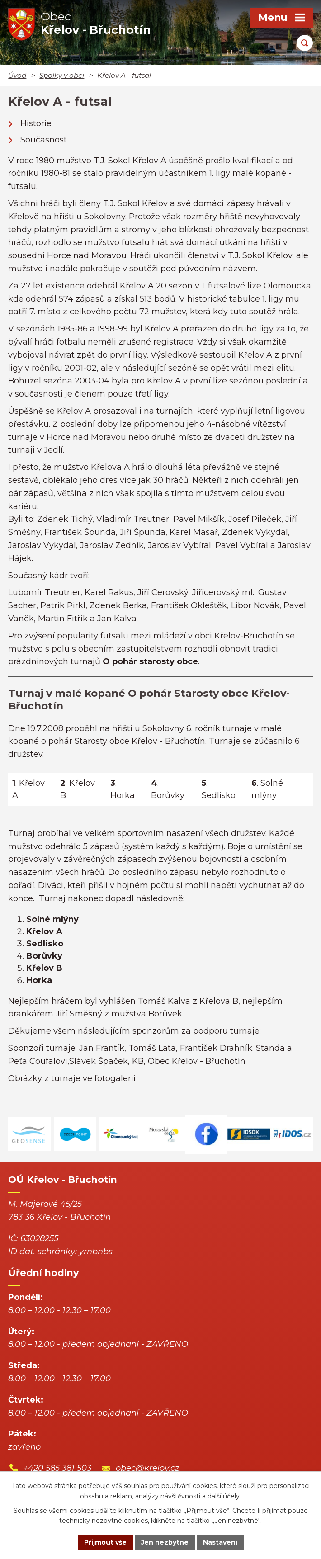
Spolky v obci (61, 75)
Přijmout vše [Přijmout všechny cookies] (105, 1542)
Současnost (43, 140)
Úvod (17, 75)
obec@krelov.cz (147, 1468)
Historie (36, 123)
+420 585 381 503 (57, 1468)
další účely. (224, 1496)
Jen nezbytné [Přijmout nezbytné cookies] (165, 1542)
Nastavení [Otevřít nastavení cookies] (220, 1542)
